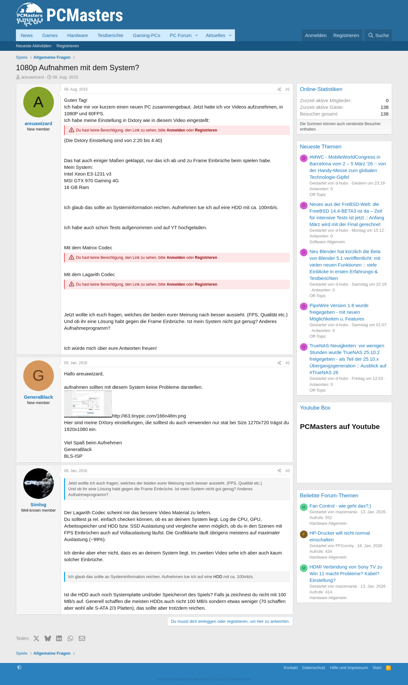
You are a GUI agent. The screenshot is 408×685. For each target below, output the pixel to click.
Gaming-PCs (146, 35)
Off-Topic (318, 194)
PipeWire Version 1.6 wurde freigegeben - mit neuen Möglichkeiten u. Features (339, 312)
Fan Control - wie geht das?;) (340, 505)
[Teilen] (279, 89)
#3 (288, 471)
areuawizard (32, 77)
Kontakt (291, 667)
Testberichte (110, 35)
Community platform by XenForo (204, 679)
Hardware (77, 35)
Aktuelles (215, 35)
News (27, 35)
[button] (196, 35)
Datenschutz (313, 667)
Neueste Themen (320, 147)
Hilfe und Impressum (349, 667)
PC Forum (181, 35)
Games (50, 35)
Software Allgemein (327, 241)
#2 (288, 363)
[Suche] (378, 35)
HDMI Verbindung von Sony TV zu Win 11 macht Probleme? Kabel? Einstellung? (346, 573)
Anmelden (176, 130)
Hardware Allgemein (328, 523)
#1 (288, 89)
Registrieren (67, 45)
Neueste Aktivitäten (33, 45)
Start (377, 667)
